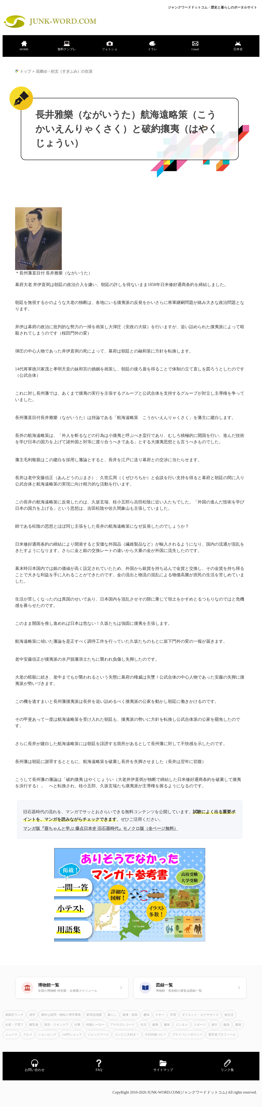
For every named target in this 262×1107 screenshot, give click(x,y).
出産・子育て (14, 1024)
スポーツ (200, 1024)
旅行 (215, 1024)
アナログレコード (122, 1024)
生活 (143, 1024)
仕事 (77, 1024)
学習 (173, 1014)
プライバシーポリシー (187, 1034)
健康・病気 (130, 1014)
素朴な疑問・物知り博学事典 (61, 1014)
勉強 (226, 1024)
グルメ (27, 1034)
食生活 (228, 1014)
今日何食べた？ (155, 1034)
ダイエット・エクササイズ (200, 1014)
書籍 (238, 1024)
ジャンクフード (98, 1034)
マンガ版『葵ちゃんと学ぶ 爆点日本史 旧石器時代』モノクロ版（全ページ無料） (100, 828)
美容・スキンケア (56, 1024)
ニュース (11, 1034)
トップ (25, 71)
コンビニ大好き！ (127, 1034)
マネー (159, 1014)
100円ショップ (72, 1034)
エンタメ (182, 1024)
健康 (155, 1024)
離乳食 (33, 1024)
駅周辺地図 (94, 1014)
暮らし (112, 1014)
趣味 (146, 1014)
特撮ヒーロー (95, 1024)
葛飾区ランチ (14, 1014)
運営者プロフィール (222, 1034)
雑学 (32, 1014)
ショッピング (47, 1034)
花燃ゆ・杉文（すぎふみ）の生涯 (64, 71)
